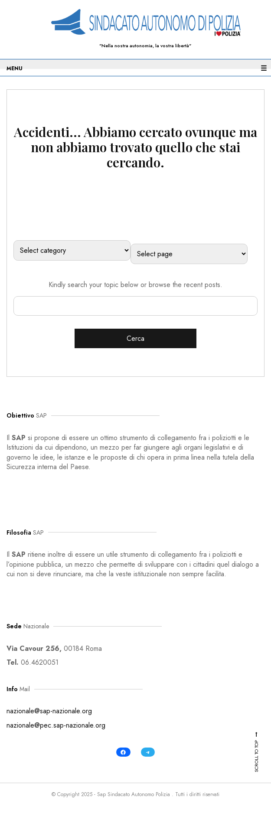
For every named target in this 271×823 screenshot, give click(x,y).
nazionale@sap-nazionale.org (49, 711)
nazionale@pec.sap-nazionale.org (56, 725)
